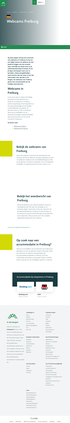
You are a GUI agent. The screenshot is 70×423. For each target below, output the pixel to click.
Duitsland (15, 12)
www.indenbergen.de (31, 395)
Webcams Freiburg (20, 126)
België (47, 323)
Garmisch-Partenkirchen (52, 358)
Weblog (28, 317)
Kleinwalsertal (49, 346)
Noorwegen (48, 332)
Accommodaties (30, 323)
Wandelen (28, 339)
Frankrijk (48, 317)
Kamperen (28, 341)
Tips (27, 327)
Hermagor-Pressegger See (52, 356)
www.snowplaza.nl (30, 397)
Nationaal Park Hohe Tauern (53, 381)
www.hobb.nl (29, 401)
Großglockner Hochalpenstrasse (54, 377)
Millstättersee (49, 339)
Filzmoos (48, 344)
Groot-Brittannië (50, 329)
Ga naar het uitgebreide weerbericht (18, 227)
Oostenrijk (48, 315)
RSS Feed (28, 329)
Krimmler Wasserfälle (51, 374)
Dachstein (48, 379)
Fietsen (28, 348)
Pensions (28, 372)
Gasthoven (29, 370)
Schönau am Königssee (51, 341)
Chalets (28, 366)
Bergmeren (29, 346)
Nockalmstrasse (50, 385)
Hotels (27, 368)
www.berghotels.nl (30, 399)
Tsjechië (48, 325)
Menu (66, 2)
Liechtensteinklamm (51, 368)
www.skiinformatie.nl (31, 405)
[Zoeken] (59, 2)
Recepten (28, 350)
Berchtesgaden (49, 352)
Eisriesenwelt (49, 370)
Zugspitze (48, 383)
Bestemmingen (30, 319)
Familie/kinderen (30, 344)
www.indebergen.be (31, 393)
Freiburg (32, 12)
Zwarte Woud (24, 12)
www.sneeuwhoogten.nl (32, 403)
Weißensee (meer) (50, 348)
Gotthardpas (49, 366)
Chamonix (48, 350)
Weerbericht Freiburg (21, 128)
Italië (47, 319)
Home (9, 12)
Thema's (28, 321)
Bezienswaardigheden (31, 325)
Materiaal (28, 352)
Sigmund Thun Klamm (51, 372)
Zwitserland (48, 327)
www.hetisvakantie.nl (31, 407)
